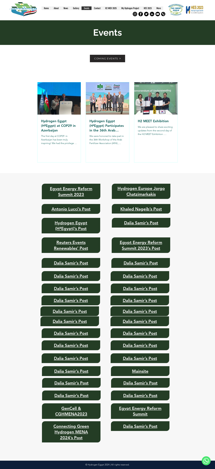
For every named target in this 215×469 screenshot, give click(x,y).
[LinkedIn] (152, 14)
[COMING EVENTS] (107, 58)
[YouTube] (157, 14)
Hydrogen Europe (135, 188)
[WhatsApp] (206, 460)
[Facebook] (140, 14)
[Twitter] (146, 14)
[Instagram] (135, 14)
